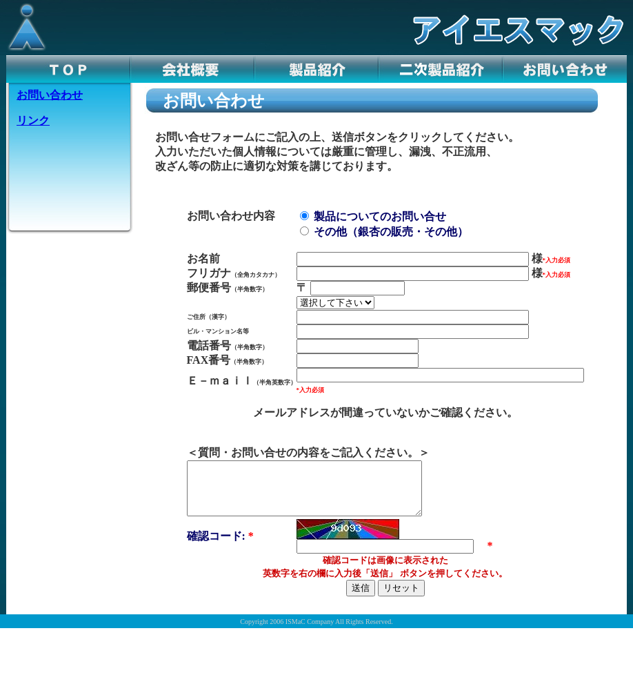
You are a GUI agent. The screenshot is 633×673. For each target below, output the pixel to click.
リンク (33, 120)
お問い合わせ (50, 95)
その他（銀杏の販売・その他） (384, 231)
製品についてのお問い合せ (373, 216)
